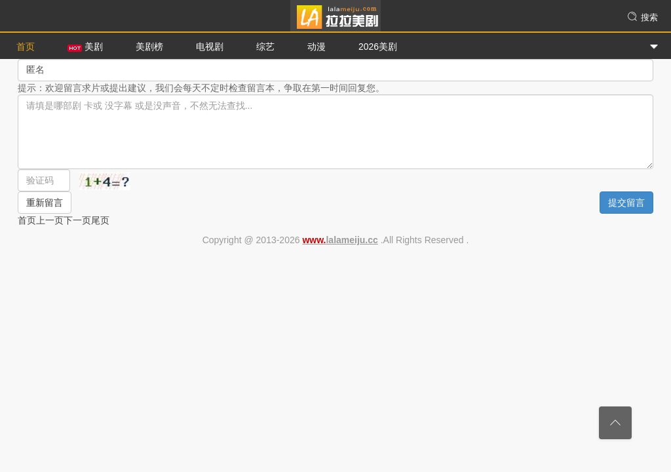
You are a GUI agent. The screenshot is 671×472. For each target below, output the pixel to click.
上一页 (50, 220)
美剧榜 (149, 46)
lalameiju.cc (339, 240)
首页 (25, 46)
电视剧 (209, 46)
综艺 (265, 46)
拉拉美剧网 (335, 16)
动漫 (316, 46)
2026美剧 (377, 46)
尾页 (100, 220)
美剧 (85, 46)
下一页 (77, 220)
